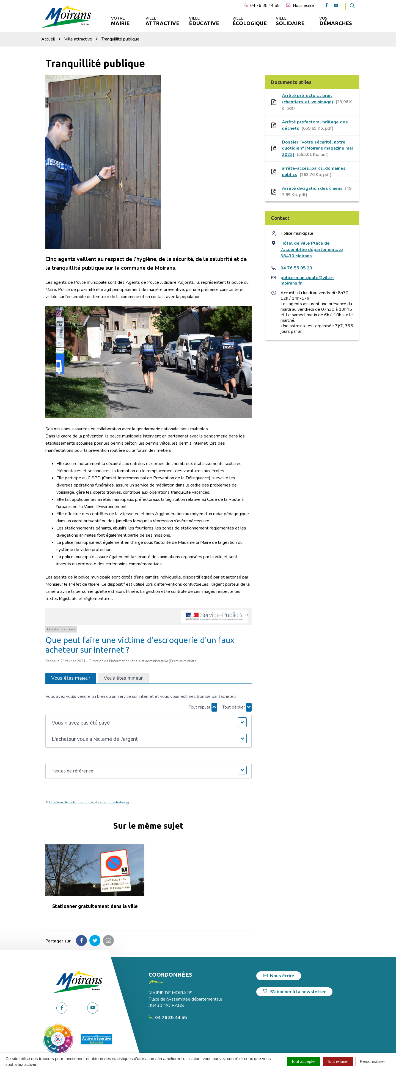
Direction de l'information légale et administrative (87, 802)
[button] (148, 723)
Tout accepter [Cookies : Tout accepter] (303, 1061)
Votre (120, 21)
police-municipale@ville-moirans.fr (307, 280)
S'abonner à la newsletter (294, 992)
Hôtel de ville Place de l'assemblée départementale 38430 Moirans (311, 249)
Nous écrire (278, 976)
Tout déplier (237, 707)
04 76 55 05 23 (296, 268)
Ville (161, 21)
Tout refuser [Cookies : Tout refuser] (338, 1061)
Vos (335, 21)
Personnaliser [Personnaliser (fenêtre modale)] (372, 1061)
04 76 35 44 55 (167, 1018)
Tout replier (203, 707)
